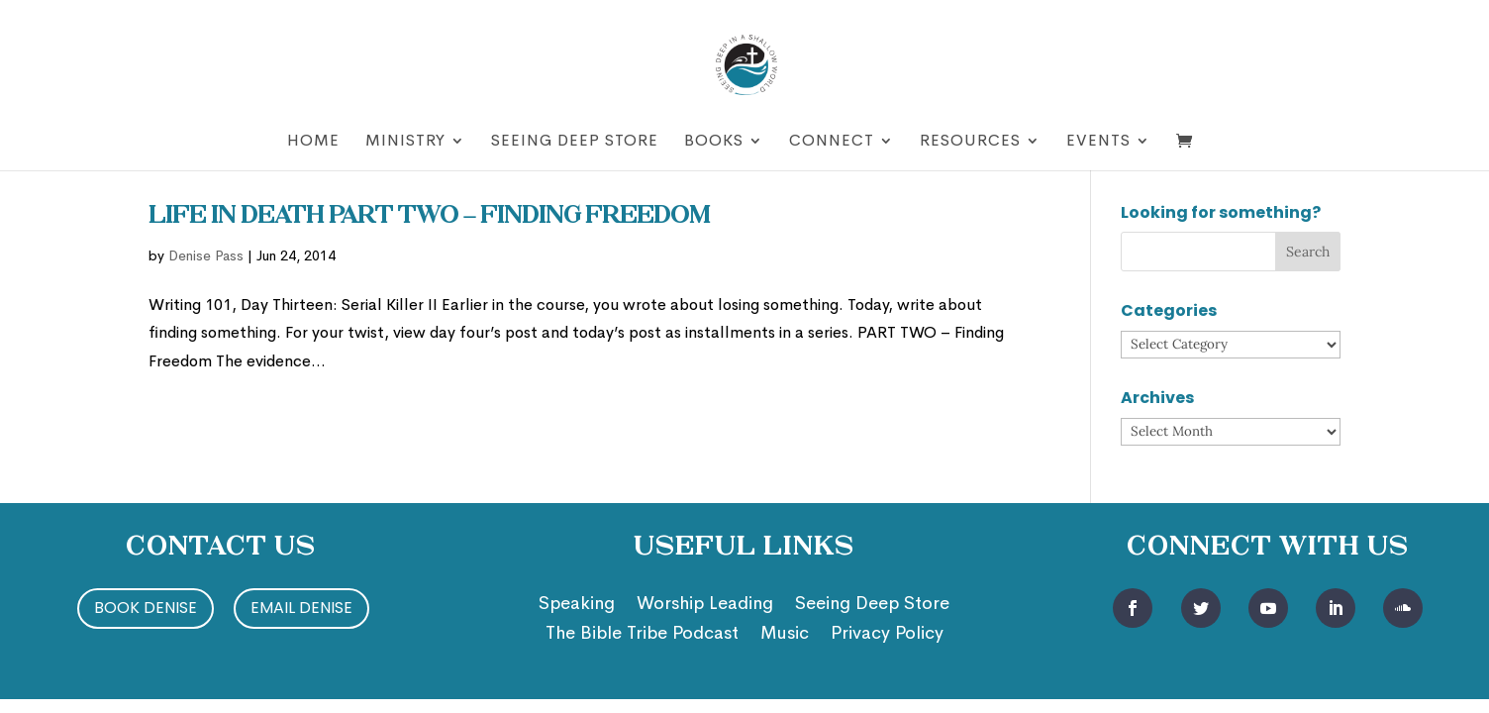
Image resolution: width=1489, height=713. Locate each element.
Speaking (577, 605)
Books (714, 142)
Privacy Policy (887, 635)
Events (1098, 142)
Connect (831, 142)
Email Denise (301, 607)
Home (313, 142)
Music (784, 635)
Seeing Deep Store (574, 142)
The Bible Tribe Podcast (642, 635)
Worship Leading (705, 605)
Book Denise (145, 607)
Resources (970, 142)
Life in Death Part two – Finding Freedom (429, 217)
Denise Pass (206, 255)
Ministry (405, 142)
